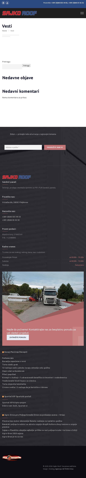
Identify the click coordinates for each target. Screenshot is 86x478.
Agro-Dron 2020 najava (12, 422)
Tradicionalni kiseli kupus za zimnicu (19, 370)
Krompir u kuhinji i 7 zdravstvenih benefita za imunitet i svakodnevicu (34, 366)
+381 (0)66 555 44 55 (59, 3)
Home (4, 31)
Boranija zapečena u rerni (14, 350)
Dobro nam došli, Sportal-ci (15, 395)
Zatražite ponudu (18, 326)
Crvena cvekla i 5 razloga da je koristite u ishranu (25, 376)
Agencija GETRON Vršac (64, 458)
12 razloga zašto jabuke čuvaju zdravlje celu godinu (26, 357)
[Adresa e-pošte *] (23, 136)
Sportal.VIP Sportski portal (17, 385)
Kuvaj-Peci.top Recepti (15, 341)
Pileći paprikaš (9, 363)
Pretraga (6, 61)
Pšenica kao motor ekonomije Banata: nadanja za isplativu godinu (32, 410)
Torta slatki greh (10, 353)
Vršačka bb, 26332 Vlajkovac (15, 191)
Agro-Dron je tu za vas (12, 425)
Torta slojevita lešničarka (14, 373)
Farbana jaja (7, 347)
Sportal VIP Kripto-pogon (14, 391)
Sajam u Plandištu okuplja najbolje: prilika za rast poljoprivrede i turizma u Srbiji (39, 419)
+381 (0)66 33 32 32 (76, 3)
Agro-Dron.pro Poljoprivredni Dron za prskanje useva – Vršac (34, 404)
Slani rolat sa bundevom (13, 360)
